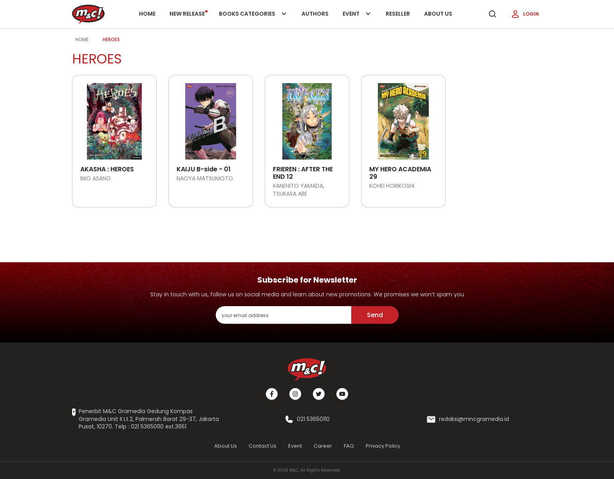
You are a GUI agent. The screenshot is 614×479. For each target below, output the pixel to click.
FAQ (349, 446)
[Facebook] (272, 394)
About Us (438, 14)
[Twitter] (319, 394)
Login (525, 14)
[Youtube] (342, 394)
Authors (315, 14)
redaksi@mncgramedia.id (474, 419)
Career (323, 446)
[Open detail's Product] (114, 118)
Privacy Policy (383, 446)
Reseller (398, 14)
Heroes (111, 39)
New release (189, 14)
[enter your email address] (283, 315)
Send (375, 314)
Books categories (251, 19)
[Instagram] (295, 394)
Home (147, 14)
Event (357, 19)
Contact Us (262, 446)
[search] (492, 14)
